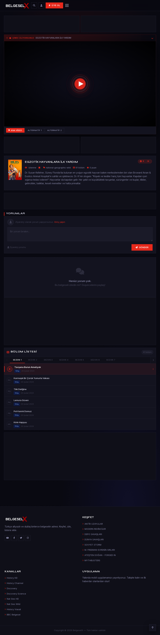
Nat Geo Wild (12, 604)
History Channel (14, 583)
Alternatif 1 (35, 130)
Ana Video (15, 130)
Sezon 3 (48, 360)
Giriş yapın (59, 222)
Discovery (11, 588)
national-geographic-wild (58, 167)
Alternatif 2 (54, 130)
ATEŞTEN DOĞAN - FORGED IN (99, 555)
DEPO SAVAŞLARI (92, 534)
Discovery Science (15, 593)
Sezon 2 (32, 360)
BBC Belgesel (12, 614)
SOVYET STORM (91, 544)
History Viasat (13, 609)
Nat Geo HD (12, 598)
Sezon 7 (110, 360)
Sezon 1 (17, 360)
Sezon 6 (95, 360)
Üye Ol (54, 5)
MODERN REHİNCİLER (94, 529)
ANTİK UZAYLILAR (92, 523)
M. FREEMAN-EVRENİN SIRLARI (98, 549)
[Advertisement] (42, 24)
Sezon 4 (63, 360)
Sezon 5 (79, 360)
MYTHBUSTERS (91, 560)
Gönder (142, 247)
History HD (11, 578)
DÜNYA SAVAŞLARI (93, 539)
